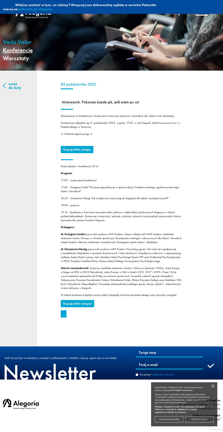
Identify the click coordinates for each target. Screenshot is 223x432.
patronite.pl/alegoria (35, 9)
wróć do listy (15, 86)
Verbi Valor (17, 42)
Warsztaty (16, 58)
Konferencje (18, 50)
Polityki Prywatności (183, 390)
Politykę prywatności (162, 374)
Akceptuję (156, 374)
